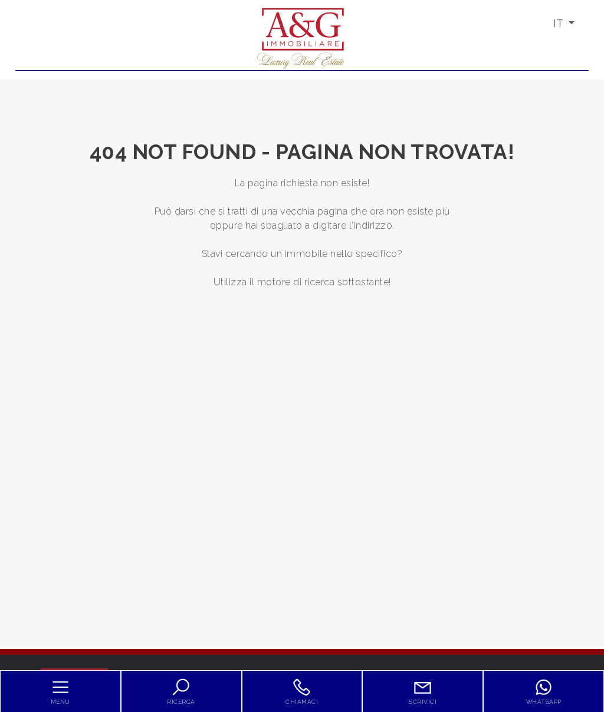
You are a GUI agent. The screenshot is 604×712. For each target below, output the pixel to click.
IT (559, 23)
